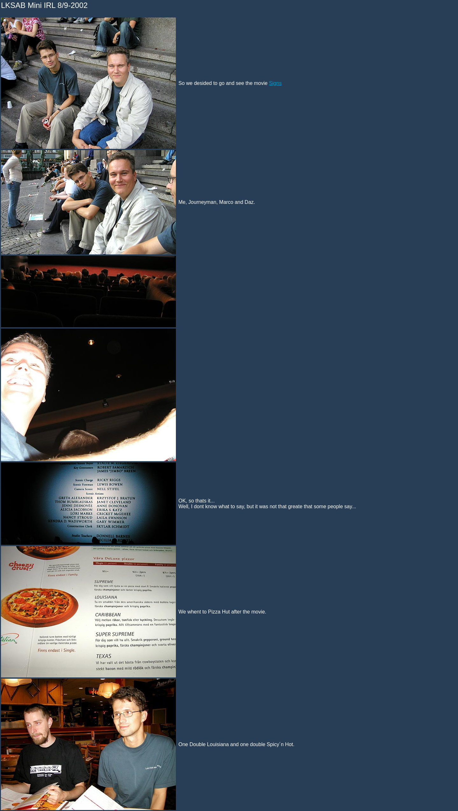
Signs (275, 83)
